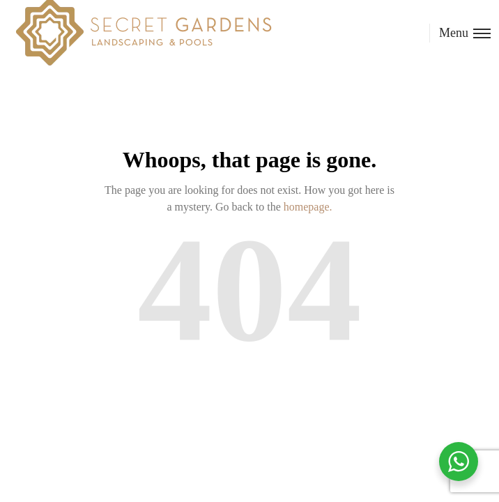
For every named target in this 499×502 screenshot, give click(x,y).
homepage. (308, 207)
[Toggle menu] (460, 33)
